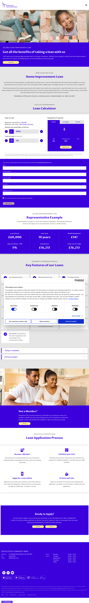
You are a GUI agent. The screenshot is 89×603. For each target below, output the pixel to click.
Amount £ (6, 185)
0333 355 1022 (13, 560)
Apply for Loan (66, 148)
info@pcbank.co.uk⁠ (14, 562)
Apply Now (38, 530)
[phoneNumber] (44, 176)
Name (4, 167)
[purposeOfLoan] (44, 195)
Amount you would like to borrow (17, 128)
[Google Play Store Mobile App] (20, 582)
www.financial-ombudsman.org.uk (16, 596)
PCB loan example (44, 359)
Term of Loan (13, 137)
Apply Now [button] (11, 63)
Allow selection (44, 321)
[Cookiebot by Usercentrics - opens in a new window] (76, 280)
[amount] (44, 188)
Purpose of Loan (8, 192)
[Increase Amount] (41, 132)
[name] (44, 170)
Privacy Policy (23, 600)
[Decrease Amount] (7, 132)
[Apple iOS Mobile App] (7, 582)
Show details (76, 316)
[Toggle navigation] (86, 5)
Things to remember (44, 353)
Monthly (78, 123)
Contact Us (51, 530)
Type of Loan (9, 119)
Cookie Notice (73, 298)
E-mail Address (7, 179)
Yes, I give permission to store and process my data (18, 200)
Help (2, 600)
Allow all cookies (71, 321)
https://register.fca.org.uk (60, 592)
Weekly (53, 123)
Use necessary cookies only (18, 321)
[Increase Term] (41, 142)
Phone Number (7, 173)
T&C (7, 600)
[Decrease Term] (7, 142)
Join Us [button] (24, 426)
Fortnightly (66, 123)
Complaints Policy (34, 600)
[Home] (8, 5)
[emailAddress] (44, 182)
